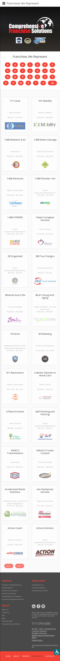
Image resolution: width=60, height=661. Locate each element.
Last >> (20, 566)
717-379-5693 (41, 623)
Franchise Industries (38, 588)
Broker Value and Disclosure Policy (43, 636)
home (8, 656)
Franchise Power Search (40, 591)
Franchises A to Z (37, 585)
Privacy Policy (37, 640)
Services (26, 656)
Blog (3, 618)
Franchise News (7, 621)
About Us (5, 610)
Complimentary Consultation (11, 596)
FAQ (3, 615)
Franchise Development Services (13, 599)
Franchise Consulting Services (12, 585)
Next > (8, 566)
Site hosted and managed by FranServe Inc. (45, 646)
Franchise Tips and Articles (11, 624)
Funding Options (7, 588)
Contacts (49, 656)
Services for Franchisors (10, 591)
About (16, 656)
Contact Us (5, 613)
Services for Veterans (9, 594)
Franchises (38, 656)
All (52, 83)
